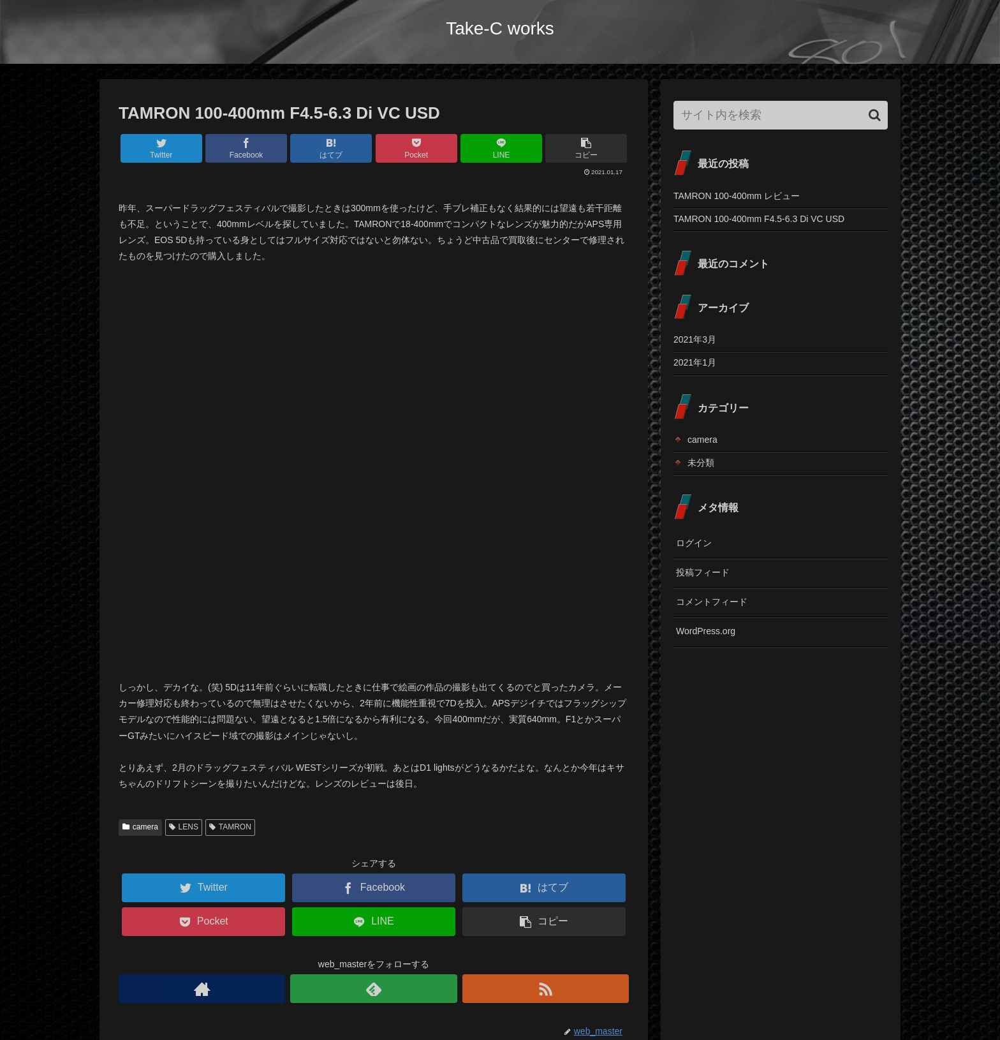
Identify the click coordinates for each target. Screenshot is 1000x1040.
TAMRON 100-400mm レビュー (736, 196)
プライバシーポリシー (843, 1000)
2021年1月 (694, 362)
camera (140, 444)
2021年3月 (694, 339)
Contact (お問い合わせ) (739, 1000)
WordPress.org (705, 631)
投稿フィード (703, 572)
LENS (183, 444)
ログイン (694, 543)
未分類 (701, 462)
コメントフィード (711, 602)
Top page (661, 1000)
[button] (875, 115)
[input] (780, 115)
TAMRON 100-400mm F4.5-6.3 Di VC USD (758, 219)
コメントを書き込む (374, 887)
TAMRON (230, 444)
